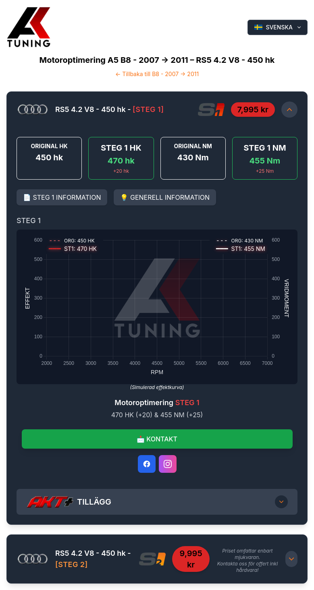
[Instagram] (168, 464)
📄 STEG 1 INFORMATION (62, 197)
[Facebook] (147, 464)
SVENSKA (278, 27)
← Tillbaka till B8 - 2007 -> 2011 (157, 73)
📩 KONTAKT (157, 439)
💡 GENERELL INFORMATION (165, 197)
